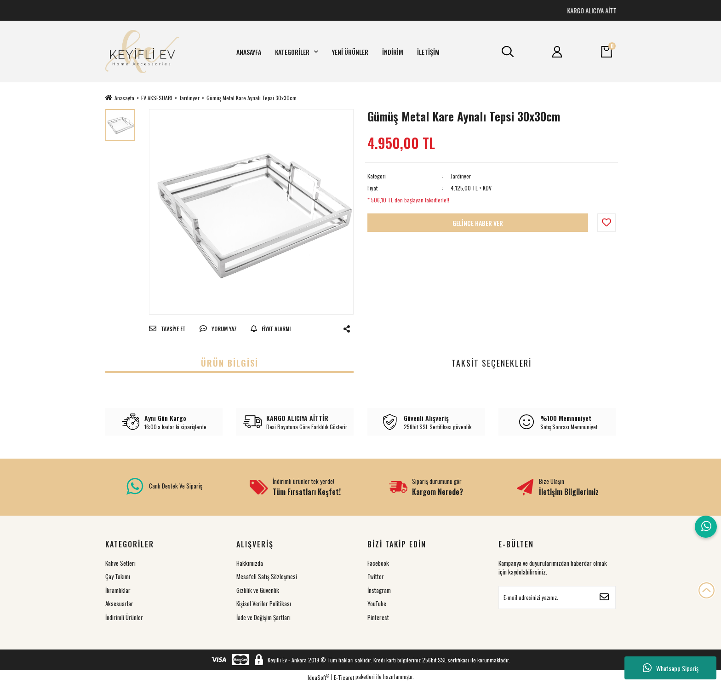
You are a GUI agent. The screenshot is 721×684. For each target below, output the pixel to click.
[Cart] (606, 51)
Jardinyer (461, 176)
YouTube (376, 603)
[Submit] (604, 597)
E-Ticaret (344, 677)
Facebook (378, 563)
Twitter (375, 576)
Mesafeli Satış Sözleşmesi (266, 576)
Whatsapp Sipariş (670, 668)
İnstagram (379, 590)
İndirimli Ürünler (124, 617)
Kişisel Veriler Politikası (263, 603)
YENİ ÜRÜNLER (350, 52)
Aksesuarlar (119, 603)
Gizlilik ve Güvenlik (257, 590)
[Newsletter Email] (557, 597)
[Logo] (142, 51)
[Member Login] (557, 51)
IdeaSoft (318, 677)
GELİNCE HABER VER (477, 223)
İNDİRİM (392, 52)
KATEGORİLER (296, 52)
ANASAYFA (248, 52)
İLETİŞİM (428, 52)
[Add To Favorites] (606, 222)
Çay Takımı (117, 576)
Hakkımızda (249, 563)
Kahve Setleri (120, 563)
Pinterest (378, 617)
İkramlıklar (118, 590)
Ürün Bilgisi (229, 363)
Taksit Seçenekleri (492, 363)
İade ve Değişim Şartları (263, 617)
